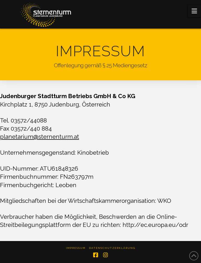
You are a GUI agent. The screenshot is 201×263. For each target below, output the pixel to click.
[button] (194, 11)
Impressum (76, 248)
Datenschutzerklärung (112, 248)
